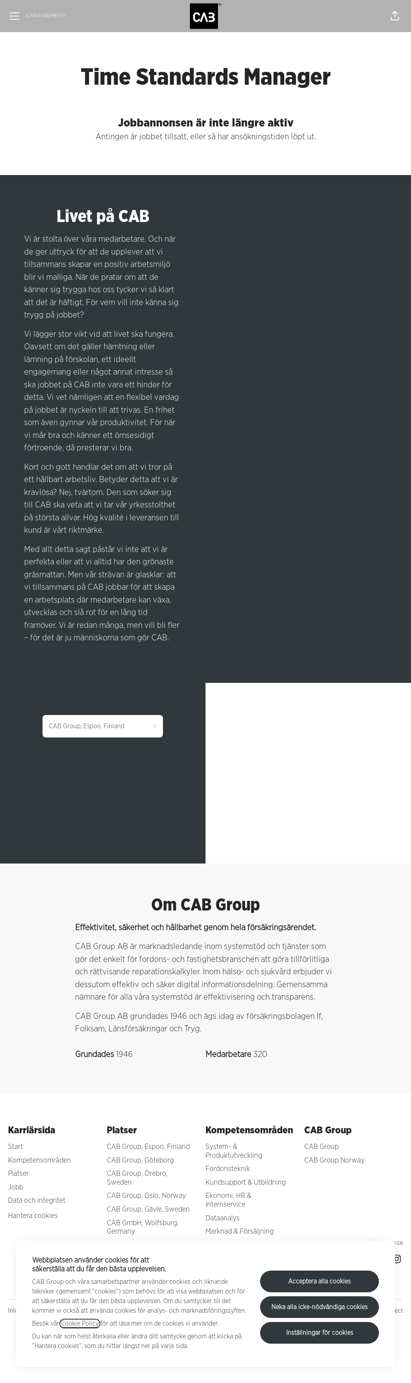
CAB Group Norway (334, 1160)
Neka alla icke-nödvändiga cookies (319, 1307)
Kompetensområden (39, 1160)
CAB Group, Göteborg (140, 1160)
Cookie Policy (80, 1323)
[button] (395, 16)
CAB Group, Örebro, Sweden (137, 1178)
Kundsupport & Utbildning (246, 1182)
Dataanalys (223, 1218)
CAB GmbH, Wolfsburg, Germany (143, 1228)
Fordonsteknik (228, 1169)
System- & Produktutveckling (234, 1151)
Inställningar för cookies (319, 1333)
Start (15, 1147)
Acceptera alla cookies (319, 1281)
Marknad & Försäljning (240, 1231)
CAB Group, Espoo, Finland (148, 1147)
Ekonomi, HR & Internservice (228, 1200)
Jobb (15, 1187)
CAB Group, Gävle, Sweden (148, 1209)
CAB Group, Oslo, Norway (146, 1196)
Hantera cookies (33, 1216)
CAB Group (321, 1147)
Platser (18, 1173)
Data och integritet (36, 1200)
